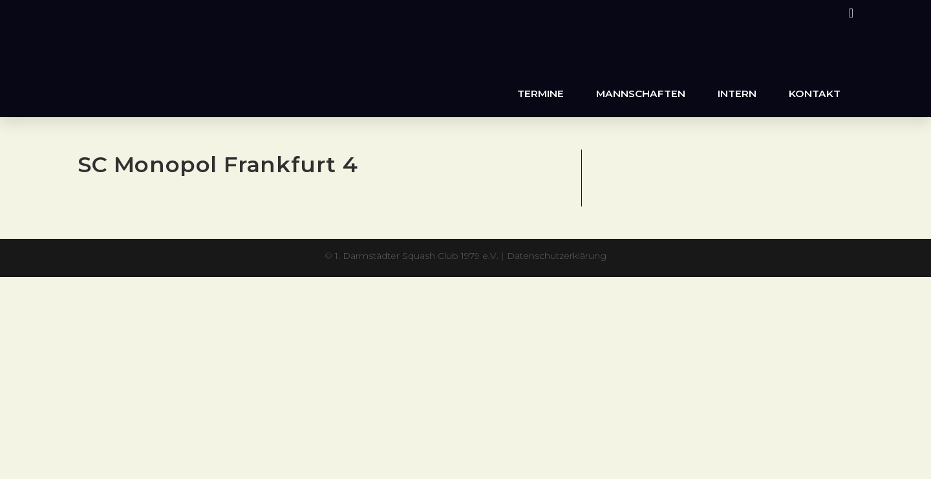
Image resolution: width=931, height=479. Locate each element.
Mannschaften (640, 93)
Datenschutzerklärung (556, 256)
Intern (737, 93)
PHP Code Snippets (414, 282)
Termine (540, 93)
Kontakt (814, 93)
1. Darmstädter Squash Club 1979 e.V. (416, 256)
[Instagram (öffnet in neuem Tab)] (849, 12)
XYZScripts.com (524, 282)
